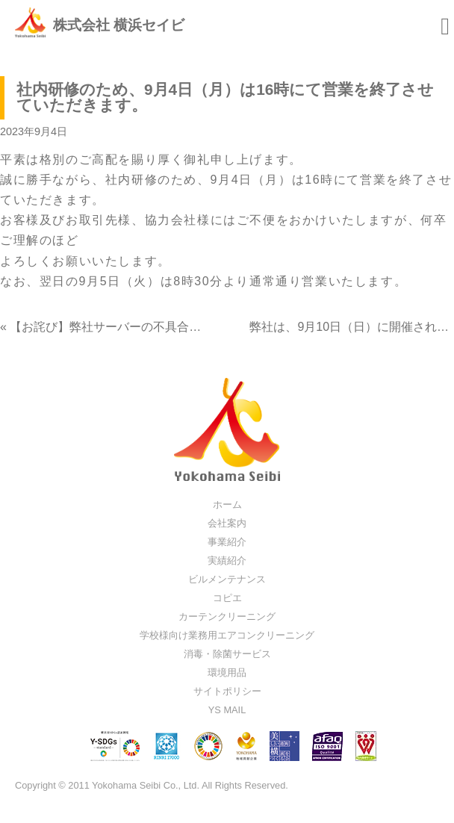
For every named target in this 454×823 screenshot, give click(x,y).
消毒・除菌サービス (227, 653)
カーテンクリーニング (227, 616)
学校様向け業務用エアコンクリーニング (227, 635)
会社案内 (227, 523)
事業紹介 (227, 541)
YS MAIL (227, 709)
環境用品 (227, 672)
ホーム (227, 504)
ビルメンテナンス (227, 579)
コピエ (227, 597)
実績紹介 (227, 560)
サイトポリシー (227, 691)
